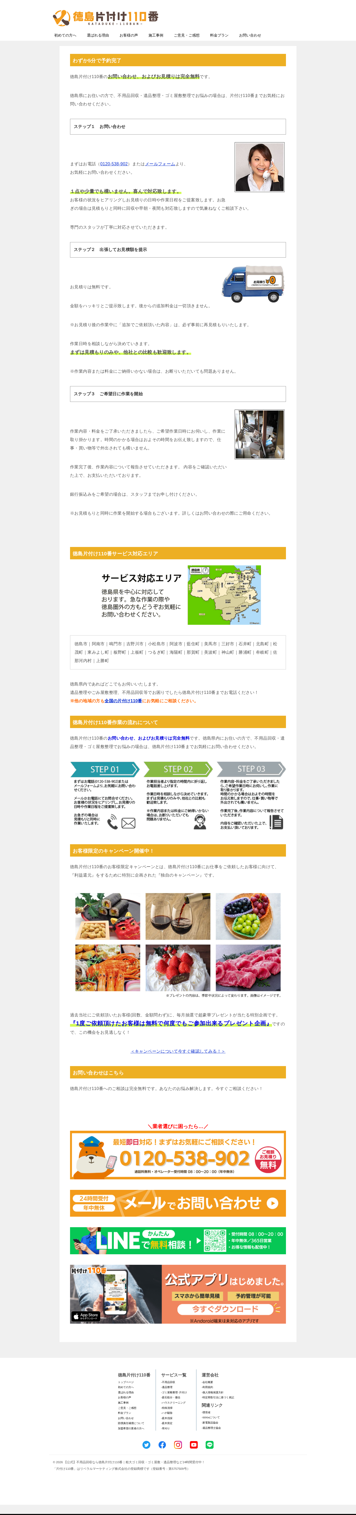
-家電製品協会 (210, 1432)
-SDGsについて (211, 1427)
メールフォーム (160, 174)
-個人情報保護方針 (213, 1402)
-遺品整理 (166, 1397)
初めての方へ (65, 45)
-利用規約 (207, 1397)
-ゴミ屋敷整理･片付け (174, 1402)
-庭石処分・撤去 (170, 1407)
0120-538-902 (114, 174)
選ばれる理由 (98, 45)
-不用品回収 (168, 1392)
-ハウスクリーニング (173, 1412)
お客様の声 (129, 45)
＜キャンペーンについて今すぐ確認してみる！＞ (178, 1061)
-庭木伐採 (166, 1428)
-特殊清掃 (166, 1418)
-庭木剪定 (166, 1433)
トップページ (126, 1392)
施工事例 (156, 45)
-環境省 (206, 1422)
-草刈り (165, 1438)
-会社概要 (207, 1392)
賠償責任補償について (131, 1433)
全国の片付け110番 (123, 711)
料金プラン (219, 45)
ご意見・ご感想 (187, 45)
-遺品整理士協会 (211, 1438)
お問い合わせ (250, 45)
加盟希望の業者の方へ (131, 1438)
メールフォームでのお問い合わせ (254, 30)
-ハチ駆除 (166, 1423)
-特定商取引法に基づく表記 (218, 1407)
